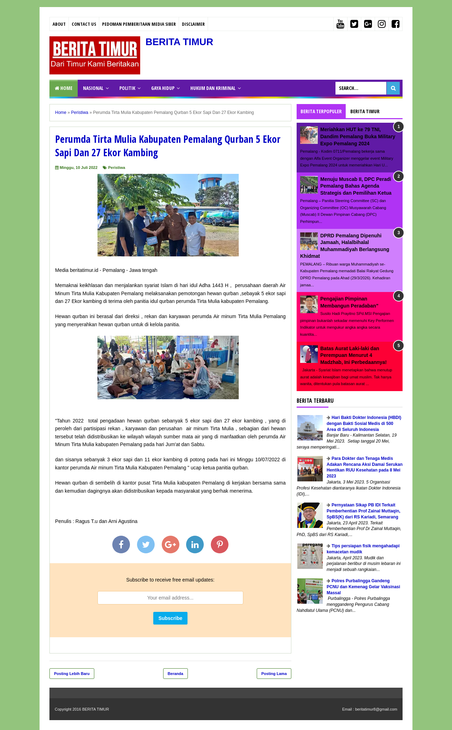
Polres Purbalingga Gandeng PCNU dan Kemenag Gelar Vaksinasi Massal (363, 586)
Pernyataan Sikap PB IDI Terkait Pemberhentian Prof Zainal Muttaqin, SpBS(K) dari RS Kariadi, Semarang (363, 511)
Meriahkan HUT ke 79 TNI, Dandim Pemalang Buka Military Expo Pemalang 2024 (357, 136)
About (59, 24)
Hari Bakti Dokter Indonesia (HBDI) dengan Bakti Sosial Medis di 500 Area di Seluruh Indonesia (364, 423)
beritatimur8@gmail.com (376, 709)
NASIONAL (93, 88)
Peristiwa (116, 167)
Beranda (175, 673)
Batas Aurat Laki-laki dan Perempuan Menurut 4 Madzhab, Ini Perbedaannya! (353, 355)
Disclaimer (193, 24)
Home (63, 88)
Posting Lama (274, 673)
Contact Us (84, 24)
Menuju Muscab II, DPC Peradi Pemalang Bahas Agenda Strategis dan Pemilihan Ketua (356, 186)
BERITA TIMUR (180, 41)
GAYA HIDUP (162, 88)
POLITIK (127, 88)
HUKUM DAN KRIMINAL (213, 88)
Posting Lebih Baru (72, 673)
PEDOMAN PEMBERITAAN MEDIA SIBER (139, 24)
